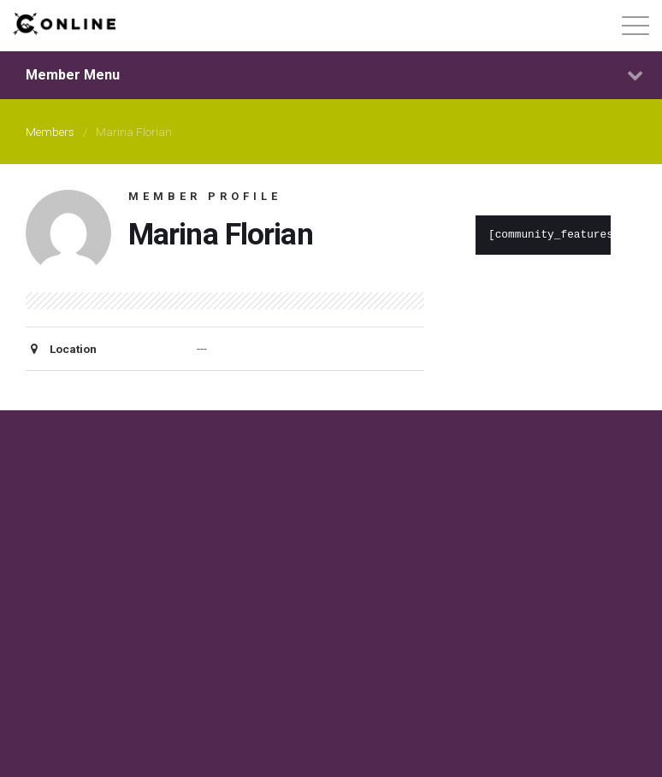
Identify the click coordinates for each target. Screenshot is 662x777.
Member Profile (204, 196)
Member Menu (334, 75)
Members (50, 131)
